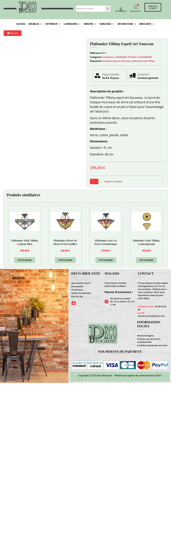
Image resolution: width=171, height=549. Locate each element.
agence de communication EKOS (144, 375)
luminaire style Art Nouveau (116, 61)
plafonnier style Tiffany (143, 61)
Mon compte (121, 11)
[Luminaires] (72, 24)
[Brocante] (147, 24)
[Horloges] (107, 24)
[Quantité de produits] (94, 181)
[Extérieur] (53, 24)
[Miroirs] (90, 24)
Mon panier (135, 11)
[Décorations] (127, 24)
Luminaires (107, 57)
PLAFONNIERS (145, 57)
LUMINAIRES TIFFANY (126, 57)
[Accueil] (21, 24)
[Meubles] (35, 24)
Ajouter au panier (113, 181)
